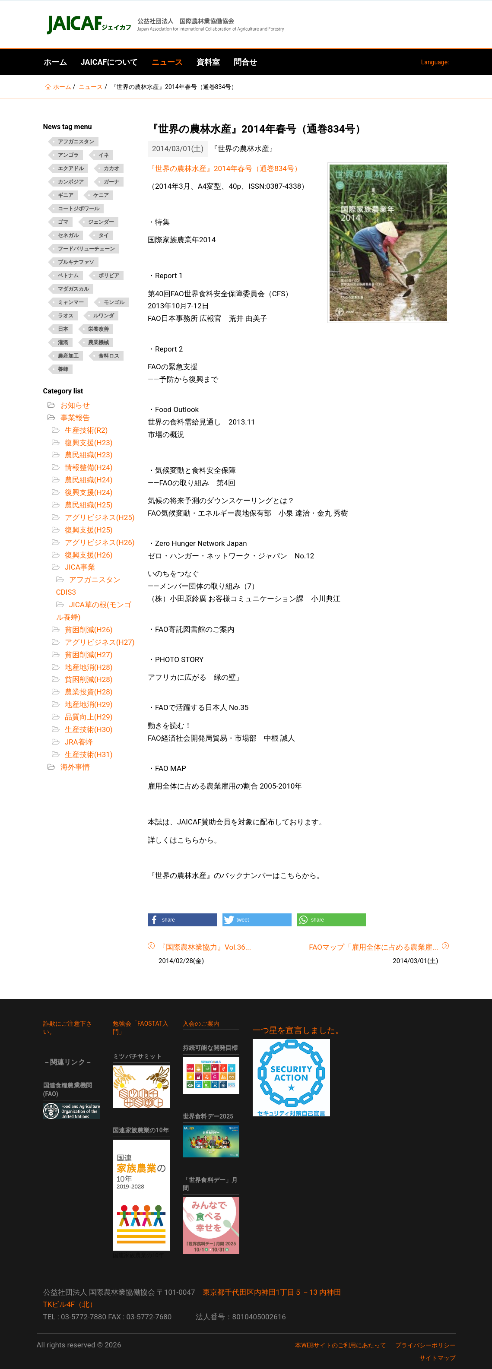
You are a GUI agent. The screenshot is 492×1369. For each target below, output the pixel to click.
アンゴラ (68, 155)
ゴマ (63, 222)
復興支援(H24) (88, 492)
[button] (182, 919)
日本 (63, 329)
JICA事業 (79, 567)
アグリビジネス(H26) (99, 542)
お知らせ (74, 405)
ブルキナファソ (76, 262)
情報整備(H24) (88, 467)
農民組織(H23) (88, 454)
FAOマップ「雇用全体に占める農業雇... (373, 947)
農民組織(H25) (88, 505)
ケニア (101, 195)
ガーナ (111, 182)
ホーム (55, 62)
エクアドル (71, 168)
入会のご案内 (201, 1023)
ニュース (167, 62)
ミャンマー (71, 302)
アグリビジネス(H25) (99, 517)
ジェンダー (101, 222)
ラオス (65, 316)
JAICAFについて (109, 62)
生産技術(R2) (85, 430)
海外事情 (74, 767)
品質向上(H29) (88, 717)
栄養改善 (98, 329)
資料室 (208, 62)
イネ (103, 155)
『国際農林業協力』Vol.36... (205, 947)
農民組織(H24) (88, 479)
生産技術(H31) (88, 754)
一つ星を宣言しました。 (298, 1030)
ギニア (65, 195)
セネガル (68, 235)
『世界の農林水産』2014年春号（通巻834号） (225, 168)
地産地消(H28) (88, 667)
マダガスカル (73, 289)
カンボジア (71, 182)
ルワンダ (103, 316)
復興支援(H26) (88, 555)
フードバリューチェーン (86, 249)
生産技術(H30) (88, 729)
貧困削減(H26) (88, 629)
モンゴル (114, 302)
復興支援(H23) (88, 442)
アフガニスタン (76, 142)
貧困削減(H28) (88, 679)
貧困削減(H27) (88, 654)
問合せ (245, 62)
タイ (103, 235)
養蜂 (63, 369)
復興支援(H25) (88, 530)
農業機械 (98, 342)
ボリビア (108, 276)
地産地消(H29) (88, 704)
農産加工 (68, 356)
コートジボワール (78, 209)
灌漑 (63, 342)
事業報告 (74, 417)
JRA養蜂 (78, 742)
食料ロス (108, 356)
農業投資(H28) (88, 692)
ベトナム (68, 276)
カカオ (111, 168)
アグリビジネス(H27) (99, 642)
